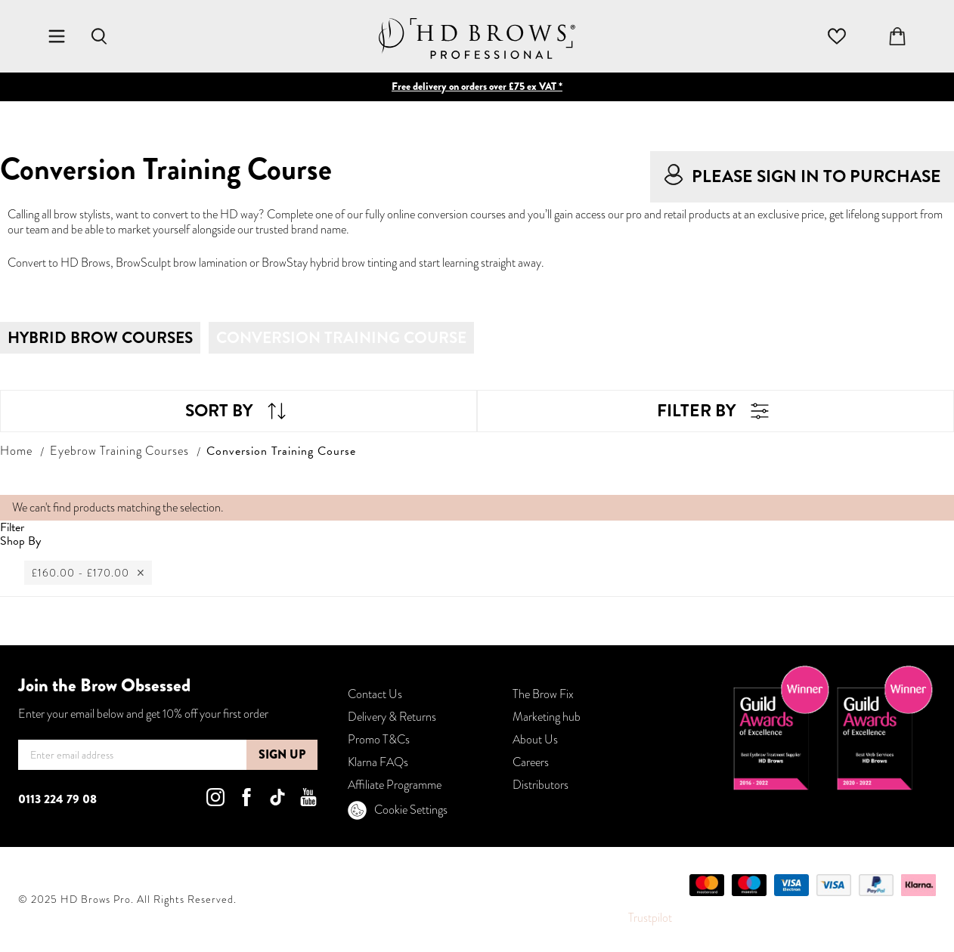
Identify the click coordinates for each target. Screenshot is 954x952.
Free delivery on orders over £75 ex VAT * (477, 86)
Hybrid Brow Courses (100, 338)
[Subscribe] (281, 755)
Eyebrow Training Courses (119, 450)
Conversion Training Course (341, 338)
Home (16, 450)
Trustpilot (650, 917)
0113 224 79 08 (57, 799)
